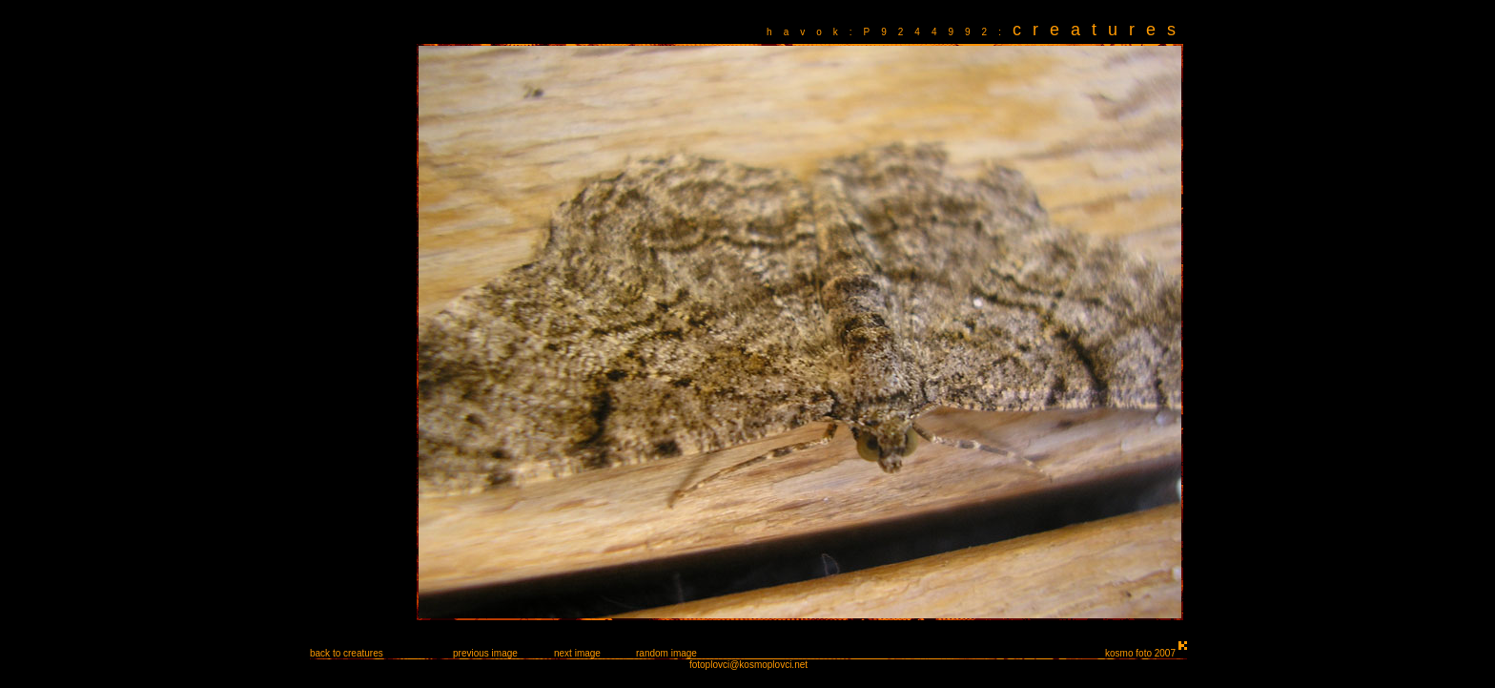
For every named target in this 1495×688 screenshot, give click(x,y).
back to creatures (346, 653)
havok (808, 32)
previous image (485, 653)
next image (577, 653)
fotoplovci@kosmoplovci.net (748, 664)
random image (666, 653)
